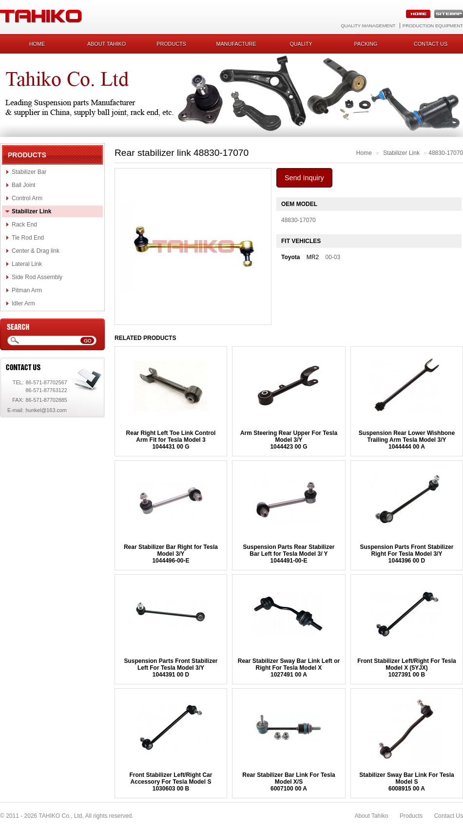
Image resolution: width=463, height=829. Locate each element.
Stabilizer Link (31, 211)
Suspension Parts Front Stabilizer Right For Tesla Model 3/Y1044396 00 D (406, 554)
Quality (300, 44)
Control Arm (27, 198)
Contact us (430, 44)
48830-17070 (445, 153)
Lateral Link (27, 264)
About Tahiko (106, 44)
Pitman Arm (27, 290)
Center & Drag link (35, 250)
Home (37, 44)
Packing (366, 44)
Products (171, 44)
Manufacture (236, 44)
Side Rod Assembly (37, 277)
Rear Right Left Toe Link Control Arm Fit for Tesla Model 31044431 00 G (171, 440)
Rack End (24, 224)
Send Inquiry (304, 178)
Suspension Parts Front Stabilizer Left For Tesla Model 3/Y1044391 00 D (170, 668)
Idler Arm (23, 303)
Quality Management (368, 25)
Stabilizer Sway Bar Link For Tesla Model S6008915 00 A (406, 782)
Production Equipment (433, 25)
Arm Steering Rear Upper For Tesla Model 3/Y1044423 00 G (288, 440)
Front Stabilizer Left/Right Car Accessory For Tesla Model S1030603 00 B (170, 782)
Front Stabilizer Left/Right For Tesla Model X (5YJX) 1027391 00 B (406, 668)
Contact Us (448, 815)
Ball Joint (24, 185)
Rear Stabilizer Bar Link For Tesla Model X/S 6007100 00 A (288, 782)
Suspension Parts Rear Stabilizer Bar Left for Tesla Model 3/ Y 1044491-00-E (288, 554)
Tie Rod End (28, 237)
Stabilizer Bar (29, 172)
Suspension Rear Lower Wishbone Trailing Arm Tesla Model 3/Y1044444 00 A (407, 440)
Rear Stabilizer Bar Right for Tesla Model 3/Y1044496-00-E (171, 554)
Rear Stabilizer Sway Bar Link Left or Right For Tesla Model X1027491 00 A (289, 668)
